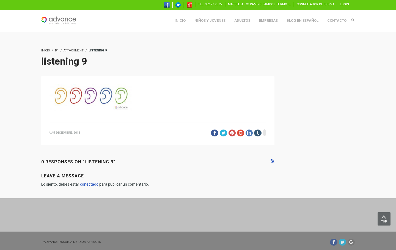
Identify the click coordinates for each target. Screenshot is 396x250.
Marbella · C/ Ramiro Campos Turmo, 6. (259, 4)
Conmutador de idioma (315, 4)
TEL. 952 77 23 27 (210, 4)
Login (344, 4)
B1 (57, 50)
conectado (89, 184)
